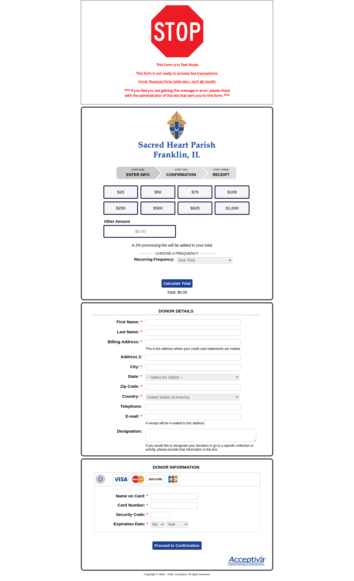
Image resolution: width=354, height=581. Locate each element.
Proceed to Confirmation (176, 548)
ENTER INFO (138, 172)
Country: (132, 396)
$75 (195, 192)
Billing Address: (125, 341)
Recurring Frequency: (154, 259)
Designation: (129, 431)
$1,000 (232, 208)
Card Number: (133, 507)
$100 (232, 192)
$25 (120, 192)
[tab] (177, 482)
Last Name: (129, 331)
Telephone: (131, 406)
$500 (158, 208)
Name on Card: (132, 498)
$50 (158, 192)
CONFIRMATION (181, 172)
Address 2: (131, 356)
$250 (120, 208)
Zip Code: (131, 386)
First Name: (129, 321)
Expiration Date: (130, 526)
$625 (195, 208)
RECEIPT (221, 172)
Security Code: (132, 517)
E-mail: (134, 416)
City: (136, 366)
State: (135, 376)
